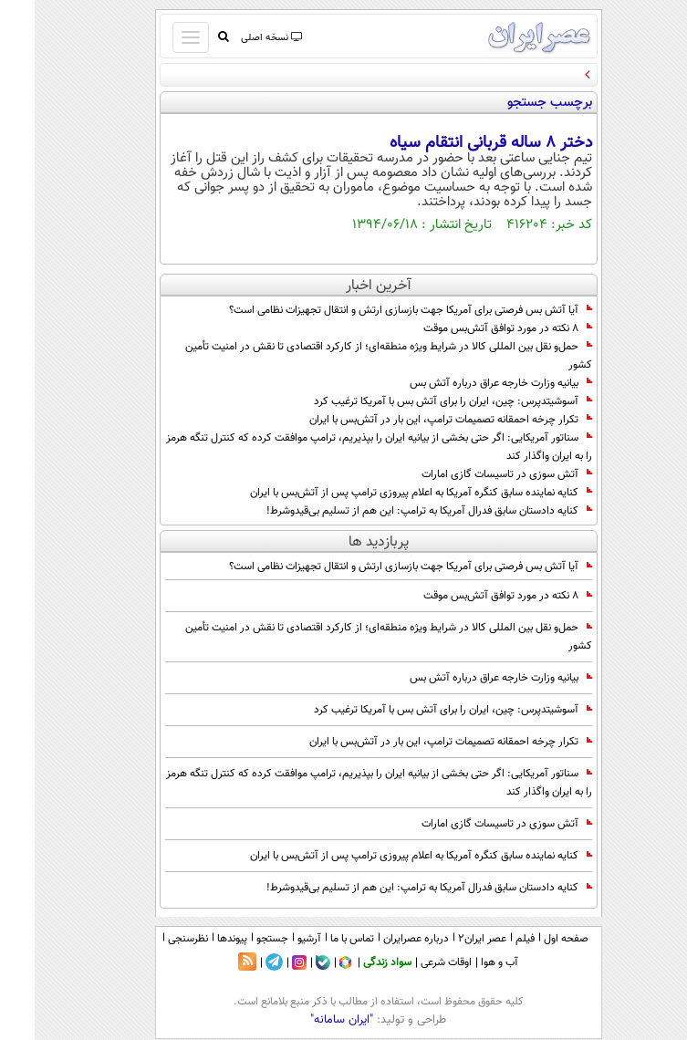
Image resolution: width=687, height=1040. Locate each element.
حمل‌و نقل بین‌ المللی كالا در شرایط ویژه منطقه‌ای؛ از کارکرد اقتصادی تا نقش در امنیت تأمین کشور (354, 355)
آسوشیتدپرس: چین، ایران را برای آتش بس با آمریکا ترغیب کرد (418, 401)
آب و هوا (465, 962)
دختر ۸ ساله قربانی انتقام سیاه (456, 143)
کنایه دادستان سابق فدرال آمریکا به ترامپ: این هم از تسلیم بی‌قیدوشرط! (394, 511)
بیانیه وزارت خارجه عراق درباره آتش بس (466, 383)
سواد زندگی (352, 962)
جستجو (238, 939)
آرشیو (274, 939)
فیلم (490, 939)
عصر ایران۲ (447, 939)
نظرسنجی (153, 939)
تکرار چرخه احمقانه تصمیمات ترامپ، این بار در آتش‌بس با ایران (416, 419)
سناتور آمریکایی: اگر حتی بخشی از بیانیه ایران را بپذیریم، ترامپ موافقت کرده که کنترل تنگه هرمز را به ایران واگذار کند (344, 447)
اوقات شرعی (411, 962)
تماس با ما (317, 939)
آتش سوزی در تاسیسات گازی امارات (472, 474)
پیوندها (197, 939)
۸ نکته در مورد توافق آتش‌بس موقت (473, 328)
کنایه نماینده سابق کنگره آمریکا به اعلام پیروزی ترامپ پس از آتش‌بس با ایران (386, 492)
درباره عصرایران (381, 939)
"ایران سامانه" (307, 1020)
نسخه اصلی (235, 38)
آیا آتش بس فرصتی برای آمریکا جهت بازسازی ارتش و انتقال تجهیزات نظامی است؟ (375, 310)
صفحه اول (531, 939)
